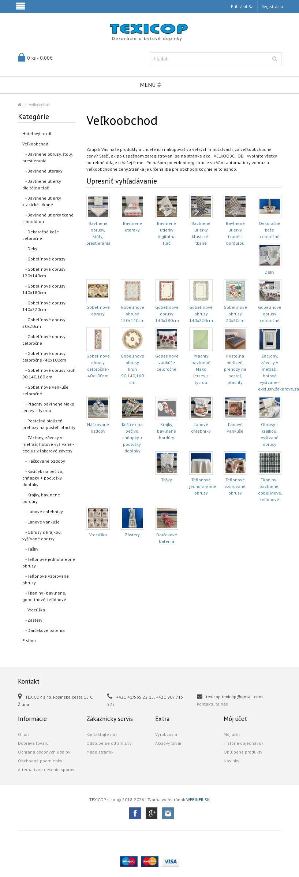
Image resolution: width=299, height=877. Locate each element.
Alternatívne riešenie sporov (46, 769)
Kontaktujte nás (212, 704)
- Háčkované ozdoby (43, 461)
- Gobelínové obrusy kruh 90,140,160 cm (48, 373)
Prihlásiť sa (242, 6)
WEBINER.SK (198, 799)
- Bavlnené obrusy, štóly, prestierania (47, 157)
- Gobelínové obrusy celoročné (44, 340)
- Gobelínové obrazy (44, 259)
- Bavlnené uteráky (42, 171)
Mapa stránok (99, 752)
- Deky (29, 248)
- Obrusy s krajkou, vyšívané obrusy (42, 535)
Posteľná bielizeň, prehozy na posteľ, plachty (235, 369)
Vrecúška (98, 534)
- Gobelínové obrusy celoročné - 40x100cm (44, 357)
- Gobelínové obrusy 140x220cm (44, 306)
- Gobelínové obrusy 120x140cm (44, 272)
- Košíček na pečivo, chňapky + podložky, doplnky (42, 478)
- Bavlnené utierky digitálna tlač (41, 184)
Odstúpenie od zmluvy (109, 743)
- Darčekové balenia (43, 630)
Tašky (166, 479)
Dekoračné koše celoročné (269, 230)
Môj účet (232, 734)
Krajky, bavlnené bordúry (166, 431)
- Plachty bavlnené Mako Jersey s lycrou (48, 407)
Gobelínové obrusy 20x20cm (235, 313)
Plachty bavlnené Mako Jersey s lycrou (200, 369)
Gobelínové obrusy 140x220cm (201, 313)
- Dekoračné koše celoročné (40, 235)
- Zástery (32, 620)
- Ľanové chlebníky (42, 511)
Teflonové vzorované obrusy (235, 486)
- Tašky (30, 549)
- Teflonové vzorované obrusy (45, 579)
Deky (269, 272)
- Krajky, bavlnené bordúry (41, 498)
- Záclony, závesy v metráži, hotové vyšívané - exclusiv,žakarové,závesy (48, 444)
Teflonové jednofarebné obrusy (202, 486)
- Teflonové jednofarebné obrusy (48, 562)
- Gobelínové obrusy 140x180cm (44, 289)
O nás (24, 734)
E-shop (29, 640)
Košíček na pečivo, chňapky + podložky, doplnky (132, 438)
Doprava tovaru (33, 743)
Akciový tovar (168, 743)
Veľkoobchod (39, 104)
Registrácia (272, 6)
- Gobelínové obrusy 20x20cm (44, 323)
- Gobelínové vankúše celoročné (45, 390)
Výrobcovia (166, 734)
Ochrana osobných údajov (44, 752)
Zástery (132, 534)
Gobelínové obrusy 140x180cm (167, 313)
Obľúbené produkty (243, 752)
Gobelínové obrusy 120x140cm (133, 313)
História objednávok (244, 743)
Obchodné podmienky (40, 760)
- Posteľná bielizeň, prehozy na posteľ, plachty (48, 424)
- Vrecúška (33, 610)
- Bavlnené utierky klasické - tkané (41, 201)
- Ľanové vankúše (41, 522)
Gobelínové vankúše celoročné (167, 362)
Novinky (231, 760)
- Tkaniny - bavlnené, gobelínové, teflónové (44, 596)
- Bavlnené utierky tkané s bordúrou (48, 218)
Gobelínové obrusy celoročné (269, 313)
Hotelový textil (37, 133)
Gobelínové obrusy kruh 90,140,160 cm (132, 369)
